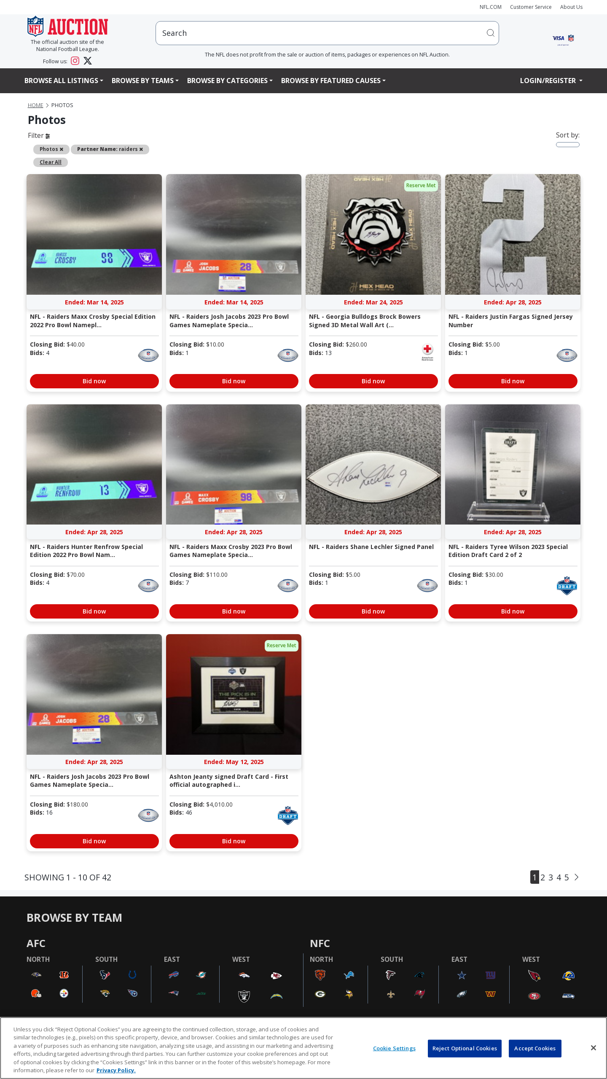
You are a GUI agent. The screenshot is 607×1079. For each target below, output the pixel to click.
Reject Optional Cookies (464, 1048)
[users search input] (327, 33)
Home (35, 105)
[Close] (593, 1048)
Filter (39, 135)
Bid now (94, 381)
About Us (571, 7)
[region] (303, 1048)
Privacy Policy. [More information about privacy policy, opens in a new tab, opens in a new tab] (116, 1070)
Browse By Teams (143, 80)
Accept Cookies (535, 1048)
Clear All (51, 162)
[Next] (576, 877)
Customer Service (531, 7)
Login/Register (548, 80)
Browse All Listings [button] (61, 80)
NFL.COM (491, 7)
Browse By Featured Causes (331, 80)
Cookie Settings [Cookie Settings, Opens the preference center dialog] (394, 1048)
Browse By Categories (227, 80)
